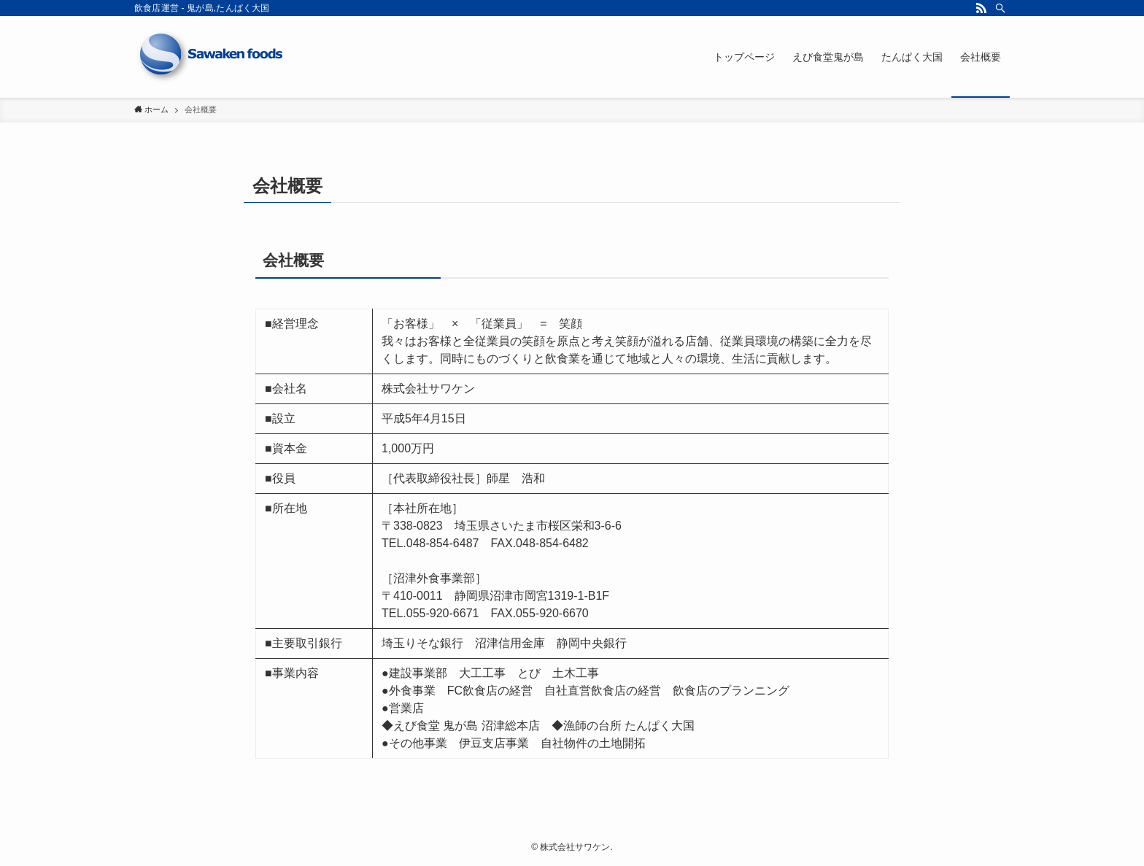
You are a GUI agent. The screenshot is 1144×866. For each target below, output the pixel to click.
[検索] (1000, 8)
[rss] (981, 8)
